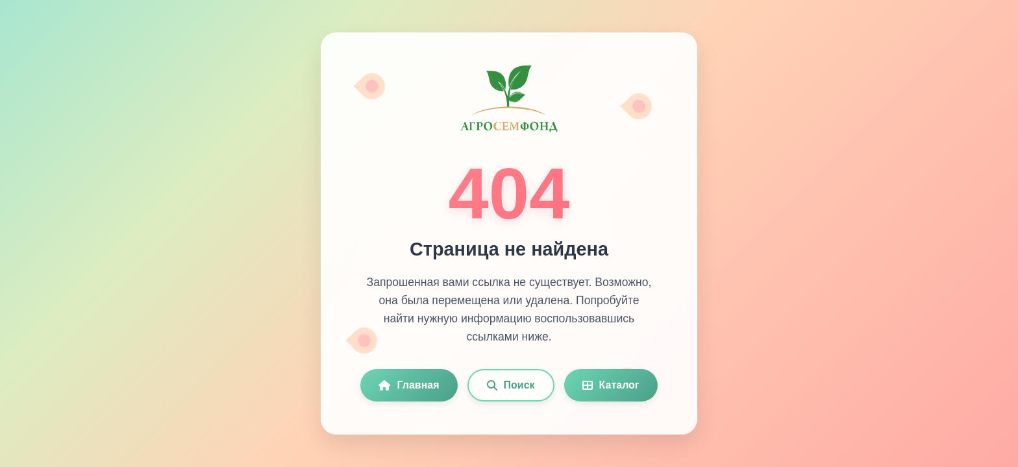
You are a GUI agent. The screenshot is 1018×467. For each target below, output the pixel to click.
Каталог (610, 384)
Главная (409, 384)
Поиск (511, 384)
